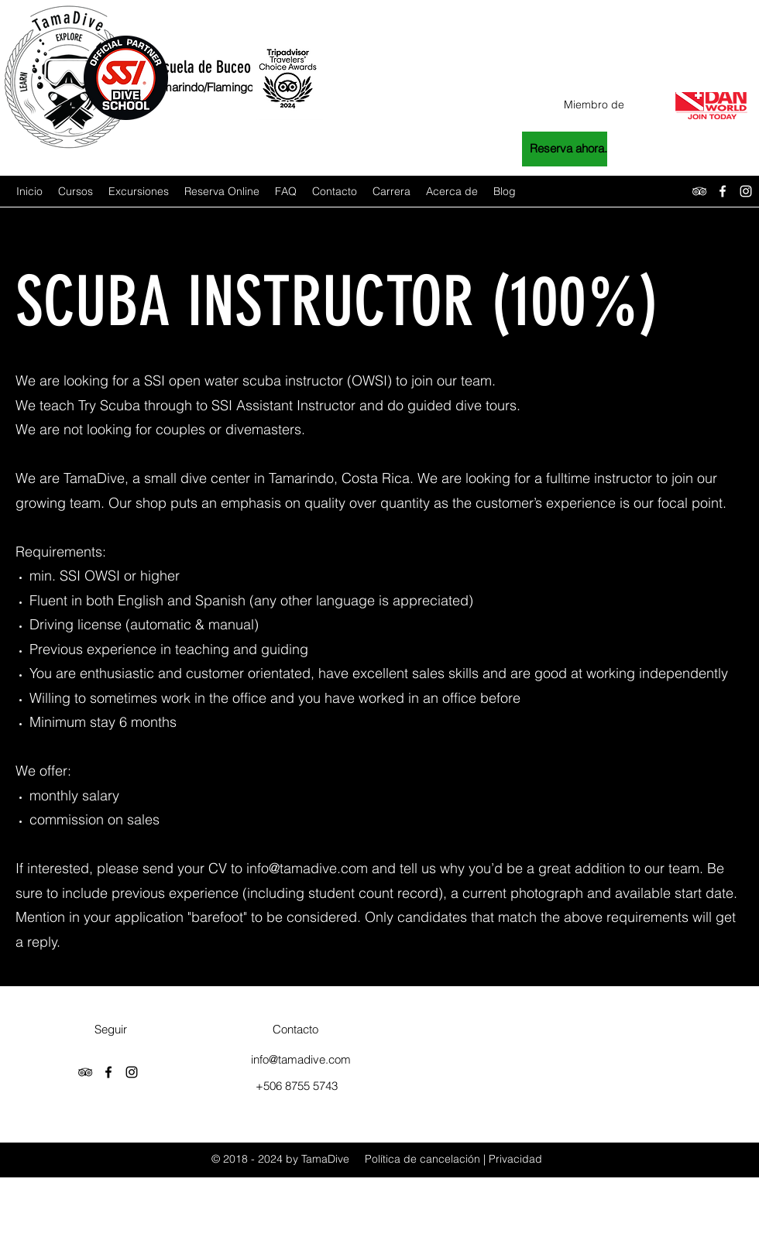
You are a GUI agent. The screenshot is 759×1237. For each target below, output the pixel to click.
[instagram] (746, 191)
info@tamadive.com (307, 868)
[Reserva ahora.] (564, 149)
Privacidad (515, 1159)
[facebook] (722, 191)
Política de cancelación (422, 1159)
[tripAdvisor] (699, 191)
